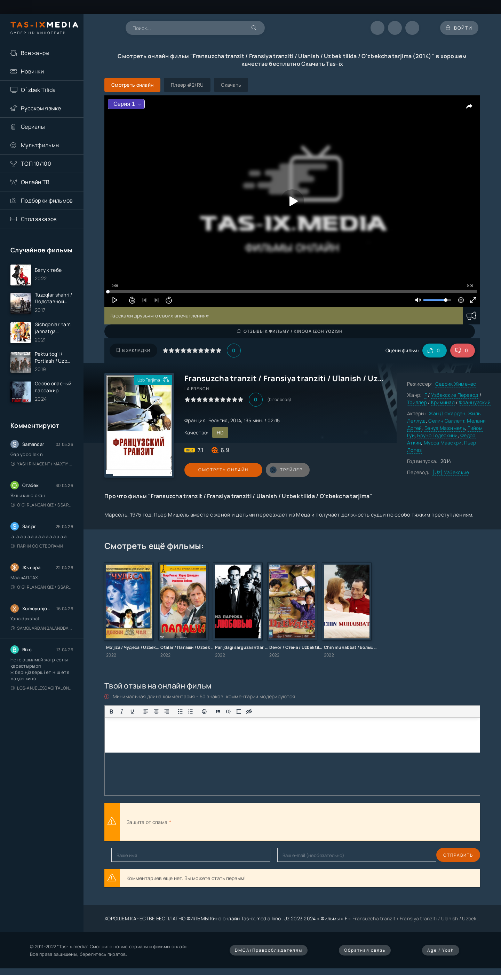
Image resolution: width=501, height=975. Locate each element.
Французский (475, 402)
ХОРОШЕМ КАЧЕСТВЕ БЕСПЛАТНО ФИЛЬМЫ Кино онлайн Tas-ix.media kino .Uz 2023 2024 (210, 918)
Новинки (32, 71)
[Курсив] (122, 711)
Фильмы (330, 918)
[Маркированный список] (180, 711)
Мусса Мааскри (443, 442)
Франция (195, 420)
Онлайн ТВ (35, 182)
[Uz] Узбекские (450, 472)
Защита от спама (147, 822)
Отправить (126, 855)
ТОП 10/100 (36, 163)
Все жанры (35, 53)
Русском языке (41, 108)
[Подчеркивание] (132, 711)
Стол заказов (39, 219)
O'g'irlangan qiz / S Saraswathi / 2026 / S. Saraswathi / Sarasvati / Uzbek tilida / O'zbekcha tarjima (42, 509)
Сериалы (33, 127)
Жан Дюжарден (447, 413)
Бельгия (218, 420)
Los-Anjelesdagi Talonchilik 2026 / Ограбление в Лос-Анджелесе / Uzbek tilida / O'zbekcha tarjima (42, 692)
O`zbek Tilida (38, 90)
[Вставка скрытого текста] (249, 711)
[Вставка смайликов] (204, 711)
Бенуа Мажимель (444, 428)
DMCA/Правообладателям (268, 950)
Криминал (443, 402)
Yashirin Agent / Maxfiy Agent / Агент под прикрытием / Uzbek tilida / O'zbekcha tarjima (42, 468)
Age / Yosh (440, 950)
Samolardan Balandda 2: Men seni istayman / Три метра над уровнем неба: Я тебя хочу (42, 633)
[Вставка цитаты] (218, 711)
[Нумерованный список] (190, 711)
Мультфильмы (40, 145)
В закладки (133, 350)
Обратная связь (364, 950)
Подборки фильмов (47, 200)
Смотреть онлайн (216, 470)
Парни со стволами (37, 550)
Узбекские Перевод (454, 395)
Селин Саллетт (446, 420)
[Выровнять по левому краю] (146, 711)
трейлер (272, 469)
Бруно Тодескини (437, 435)
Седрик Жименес (455, 383)
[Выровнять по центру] (156, 711)
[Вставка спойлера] (238, 711)
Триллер (417, 402)
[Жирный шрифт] (111, 711)
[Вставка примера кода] (228, 711)
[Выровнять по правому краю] (166, 711)
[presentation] (249, 821)
